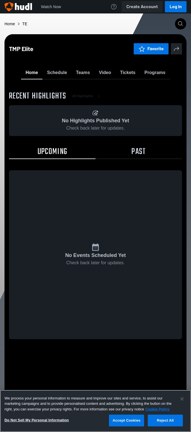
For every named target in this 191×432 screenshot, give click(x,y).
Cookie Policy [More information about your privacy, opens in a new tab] (157, 409)
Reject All (165, 420)
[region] (95, 411)
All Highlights (87, 129)
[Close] (182, 399)
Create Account (142, 6)
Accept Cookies (126, 420)
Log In (176, 6)
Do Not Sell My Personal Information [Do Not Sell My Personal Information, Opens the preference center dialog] (36, 420)
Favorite (88, 87)
